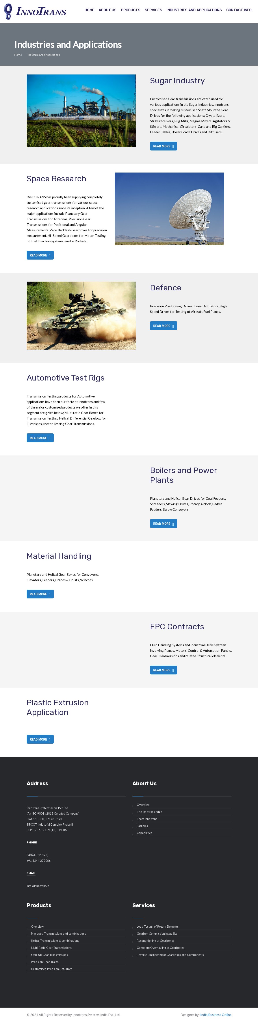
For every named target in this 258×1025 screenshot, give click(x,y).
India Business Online (216, 1015)
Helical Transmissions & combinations (55, 940)
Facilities (142, 826)
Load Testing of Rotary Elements (157, 926)
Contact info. (239, 10)
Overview (143, 804)
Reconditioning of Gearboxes (155, 940)
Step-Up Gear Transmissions (49, 954)
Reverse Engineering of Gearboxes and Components (170, 954)
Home (89, 10)
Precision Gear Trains (44, 962)
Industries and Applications (194, 10)
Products (130, 10)
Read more (163, 146)
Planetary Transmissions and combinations (58, 933)
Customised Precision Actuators (51, 969)
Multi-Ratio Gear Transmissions (51, 947)
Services (153, 10)
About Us (108, 10)
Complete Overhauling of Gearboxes (160, 947)
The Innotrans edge (149, 811)
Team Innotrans (147, 819)
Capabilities (144, 833)
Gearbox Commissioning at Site (157, 933)
